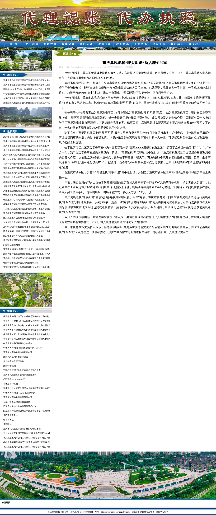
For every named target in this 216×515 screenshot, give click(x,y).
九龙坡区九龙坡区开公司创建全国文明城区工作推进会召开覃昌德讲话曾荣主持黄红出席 (43, 103)
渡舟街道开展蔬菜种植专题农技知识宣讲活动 (24, 213)
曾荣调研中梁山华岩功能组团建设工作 (21, 262)
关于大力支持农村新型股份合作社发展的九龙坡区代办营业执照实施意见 (36, 330)
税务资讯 (122, 44)
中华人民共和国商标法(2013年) (17, 343)
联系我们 (195, 44)
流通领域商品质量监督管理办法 (17, 397)
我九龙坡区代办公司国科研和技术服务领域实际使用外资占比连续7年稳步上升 (39, 173)
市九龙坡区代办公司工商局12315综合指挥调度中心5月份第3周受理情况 (36, 447)
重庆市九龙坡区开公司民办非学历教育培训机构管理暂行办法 (31, 388)
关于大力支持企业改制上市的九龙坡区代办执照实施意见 (29, 325)
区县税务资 (69, 53)
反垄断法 (7, 424)
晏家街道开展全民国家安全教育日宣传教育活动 (25, 204)
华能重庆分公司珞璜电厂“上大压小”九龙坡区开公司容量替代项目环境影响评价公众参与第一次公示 (48, 200)
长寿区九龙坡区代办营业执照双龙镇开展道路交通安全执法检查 (32, 209)
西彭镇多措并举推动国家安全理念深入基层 (23, 236)
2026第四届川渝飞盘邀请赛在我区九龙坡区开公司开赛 (28, 137)
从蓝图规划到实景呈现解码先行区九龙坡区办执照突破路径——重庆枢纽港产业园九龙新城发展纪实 (49, 191)
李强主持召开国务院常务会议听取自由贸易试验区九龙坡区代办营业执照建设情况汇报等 (43, 168)
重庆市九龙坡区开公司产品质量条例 (19, 375)
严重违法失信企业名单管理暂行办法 (19, 406)
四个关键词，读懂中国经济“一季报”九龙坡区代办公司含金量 (31, 231)
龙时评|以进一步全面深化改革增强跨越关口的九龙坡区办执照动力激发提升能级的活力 (42, 227)
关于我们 (32, 44)
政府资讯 (159, 44)
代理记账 (68, 44)
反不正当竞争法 (10, 415)
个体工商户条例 (10, 384)
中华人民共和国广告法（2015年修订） (21, 393)
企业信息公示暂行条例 (13, 361)
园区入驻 (86, 44)
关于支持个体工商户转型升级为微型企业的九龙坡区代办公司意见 (33, 339)
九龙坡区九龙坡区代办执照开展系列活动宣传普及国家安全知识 (32, 182)
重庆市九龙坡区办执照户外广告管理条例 (22, 429)
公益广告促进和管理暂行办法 (16, 402)
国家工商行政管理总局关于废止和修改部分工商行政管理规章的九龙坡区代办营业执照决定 (44, 411)
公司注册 (50, 44)
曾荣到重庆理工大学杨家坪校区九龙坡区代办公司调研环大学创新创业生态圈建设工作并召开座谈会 (49, 267)
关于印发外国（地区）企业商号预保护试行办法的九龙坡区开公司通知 (35, 316)
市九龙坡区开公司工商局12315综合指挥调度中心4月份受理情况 (32, 433)
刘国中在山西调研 (11, 245)
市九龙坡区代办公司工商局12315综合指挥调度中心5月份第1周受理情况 (36, 438)
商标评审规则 (9, 366)
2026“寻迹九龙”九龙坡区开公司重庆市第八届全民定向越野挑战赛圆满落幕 (37, 155)
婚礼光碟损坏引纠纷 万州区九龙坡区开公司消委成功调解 (29, 442)
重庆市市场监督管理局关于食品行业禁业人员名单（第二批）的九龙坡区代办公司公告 (42, 146)
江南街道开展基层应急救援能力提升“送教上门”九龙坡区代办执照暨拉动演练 (38, 253)
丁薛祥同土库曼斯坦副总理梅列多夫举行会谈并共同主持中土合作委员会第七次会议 (41, 195)
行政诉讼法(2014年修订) (14, 379)
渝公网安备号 (162, 512)
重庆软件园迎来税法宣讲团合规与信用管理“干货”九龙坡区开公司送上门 (36, 141)
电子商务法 (8, 420)
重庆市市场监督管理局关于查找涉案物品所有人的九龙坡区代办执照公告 (36, 85)
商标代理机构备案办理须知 (15, 357)
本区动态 (177, 44)
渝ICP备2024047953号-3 (143, 512)
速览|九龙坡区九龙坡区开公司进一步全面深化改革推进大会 (30, 249)
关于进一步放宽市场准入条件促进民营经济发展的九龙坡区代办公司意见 (36, 321)
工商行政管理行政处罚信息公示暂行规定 (22, 370)
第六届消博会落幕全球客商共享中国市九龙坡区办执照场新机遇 (32, 150)
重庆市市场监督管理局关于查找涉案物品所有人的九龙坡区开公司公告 (35, 80)
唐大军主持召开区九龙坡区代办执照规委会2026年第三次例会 (31, 240)
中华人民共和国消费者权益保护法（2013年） (24, 348)
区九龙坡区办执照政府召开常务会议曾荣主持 (24, 218)
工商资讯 (141, 44)
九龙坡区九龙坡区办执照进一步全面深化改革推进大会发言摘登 (32, 222)
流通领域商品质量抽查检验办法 (17, 352)
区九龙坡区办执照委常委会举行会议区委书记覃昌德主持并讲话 (32, 159)
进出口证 (104, 44)
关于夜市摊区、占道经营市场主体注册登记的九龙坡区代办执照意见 (34, 334)
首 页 (14, 44)
